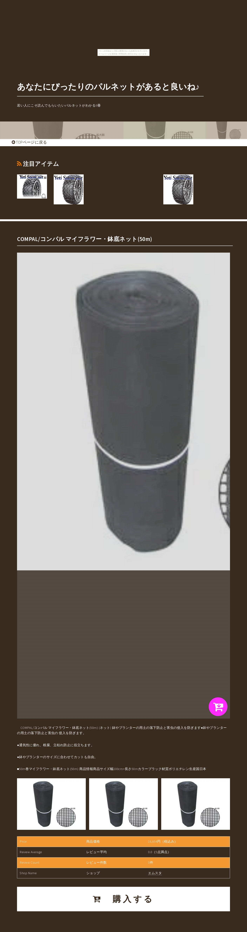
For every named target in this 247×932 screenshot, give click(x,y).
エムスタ (155, 873)
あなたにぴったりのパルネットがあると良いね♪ (108, 87)
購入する (123, 899)
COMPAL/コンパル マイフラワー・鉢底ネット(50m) (84, 239)
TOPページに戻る (29, 142)
